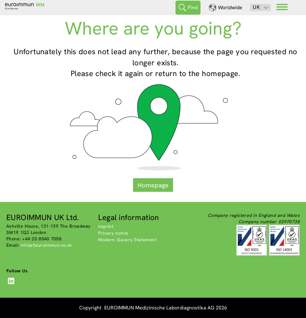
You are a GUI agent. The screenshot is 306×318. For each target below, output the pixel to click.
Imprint (105, 226)
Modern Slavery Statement (127, 240)
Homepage (153, 185)
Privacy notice (113, 233)
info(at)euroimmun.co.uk (46, 245)
